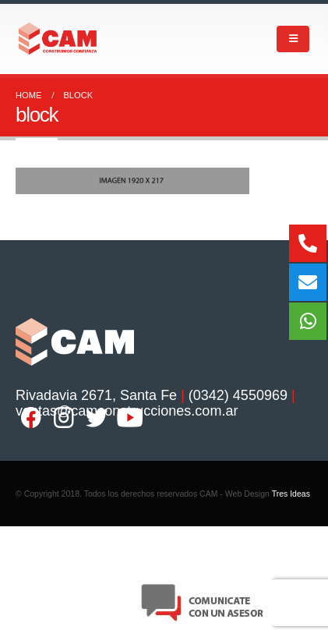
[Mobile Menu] (293, 39)
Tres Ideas (291, 493)
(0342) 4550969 (238, 395)
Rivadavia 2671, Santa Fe (96, 395)
